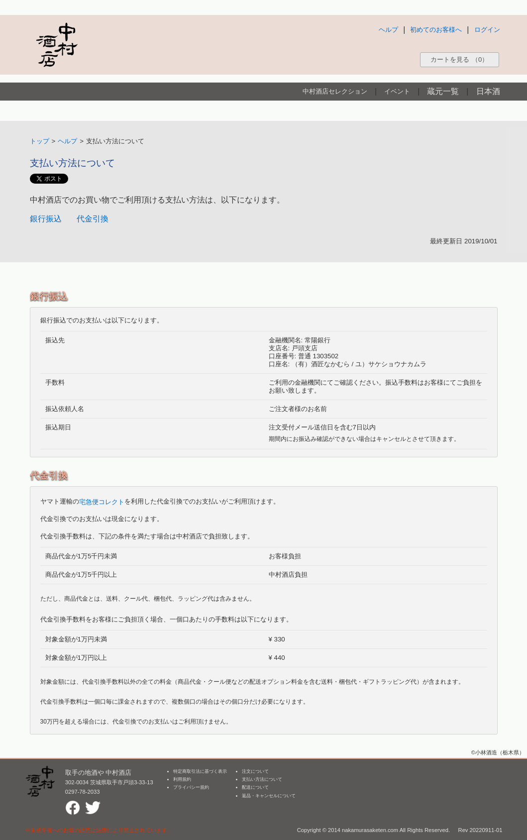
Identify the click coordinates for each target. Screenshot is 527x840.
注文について (255, 771)
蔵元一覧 (443, 91)
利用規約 (182, 779)
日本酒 (488, 91)
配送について (255, 787)
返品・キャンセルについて (269, 795)
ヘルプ (388, 29)
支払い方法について (262, 779)
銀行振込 (46, 218)
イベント (397, 91)
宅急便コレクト (101, 502)
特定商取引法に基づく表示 (200, 771)
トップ (39, 141)
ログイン (487, 29)
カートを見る (459, 59)
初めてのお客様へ (436, 29)
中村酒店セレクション (335, 91)
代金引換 (92, 218)
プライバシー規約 (191, 787)
